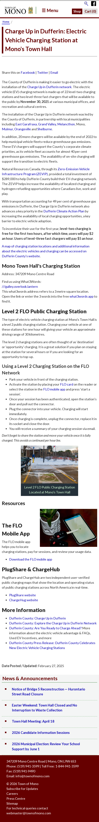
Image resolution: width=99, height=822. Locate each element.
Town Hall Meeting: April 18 (33, 721)
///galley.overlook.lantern (20, 286)
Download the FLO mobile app (30, 559)
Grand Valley (47, 124)
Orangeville (22, 129)
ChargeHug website (23, 600)
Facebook (28, 72)
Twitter (42, 72)
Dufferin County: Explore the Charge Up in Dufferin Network (53, 623)
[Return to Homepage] (18, 10)
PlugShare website (22, 595)
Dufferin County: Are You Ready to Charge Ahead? (45, 628)
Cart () (90, 11)
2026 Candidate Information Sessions (41, 733)
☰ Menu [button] (50, 10)
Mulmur (7, 129)
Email (54, 72)
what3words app (82, 296)
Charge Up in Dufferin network (49, 87)
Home (6, 21)
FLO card (66, 384)
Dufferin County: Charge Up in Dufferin (37, 618)
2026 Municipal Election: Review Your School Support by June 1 (46, 746)
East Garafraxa (26, 124)
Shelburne (44, 129)
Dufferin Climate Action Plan (63, 211)
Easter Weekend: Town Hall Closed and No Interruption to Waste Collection (44, 707)
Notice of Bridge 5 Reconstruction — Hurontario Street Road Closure (48, 691)
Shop (77, 11)
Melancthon (66, 124)
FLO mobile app (54, 389)
